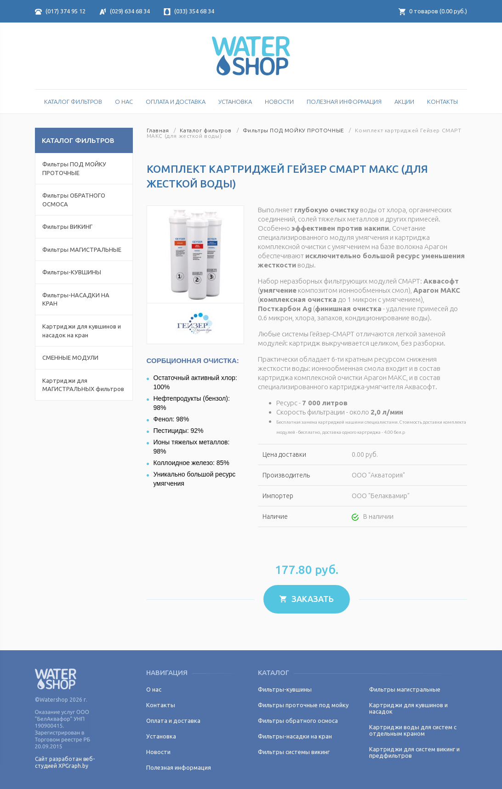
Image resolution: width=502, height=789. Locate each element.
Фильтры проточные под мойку (303, 705)
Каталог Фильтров (73, 101)
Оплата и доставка (175, 101)
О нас (124, 101)
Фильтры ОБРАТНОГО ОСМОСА (73, 199)
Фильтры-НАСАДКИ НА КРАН (75, 299)
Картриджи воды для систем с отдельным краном (412, 730)
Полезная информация (344, 101)
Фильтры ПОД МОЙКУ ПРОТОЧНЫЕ (74, 168)
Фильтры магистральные (404, 689)
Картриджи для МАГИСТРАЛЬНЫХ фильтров (83, 384)
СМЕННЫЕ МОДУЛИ (70, 357)
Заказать (307, 598)
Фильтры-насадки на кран (295, 736)
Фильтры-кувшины (285, 689)
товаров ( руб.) (433, 11)
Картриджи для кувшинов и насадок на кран (81, 330)
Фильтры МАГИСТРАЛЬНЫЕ (81, 249)
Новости (279, 101)
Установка (235, 101)
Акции (404, 101)
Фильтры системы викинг (294, 752)
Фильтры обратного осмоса (298, 720)
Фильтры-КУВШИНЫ (71, 272)
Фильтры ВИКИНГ (67, 226)
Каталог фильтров (206, 130)
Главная (158, 130)
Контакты (442, 101)
